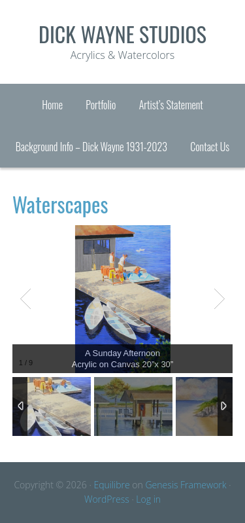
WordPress (106, 499)
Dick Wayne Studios (122, 33)
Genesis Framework (185, 484)
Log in (148, 499)
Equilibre (111, 484)
